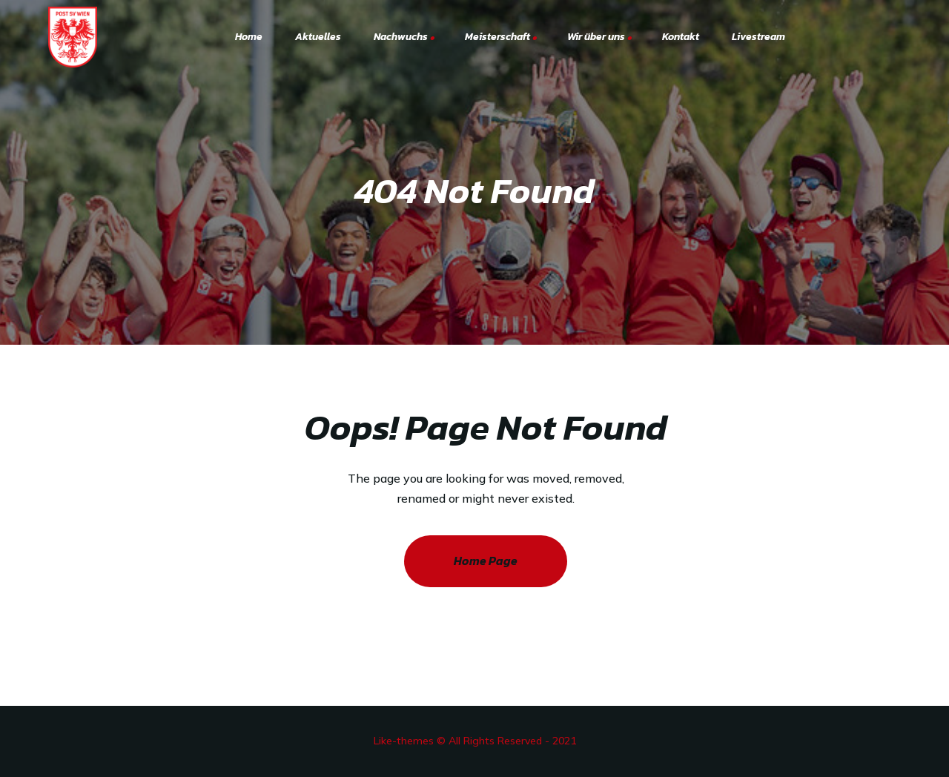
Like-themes (404, 740)
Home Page (486, 560)
